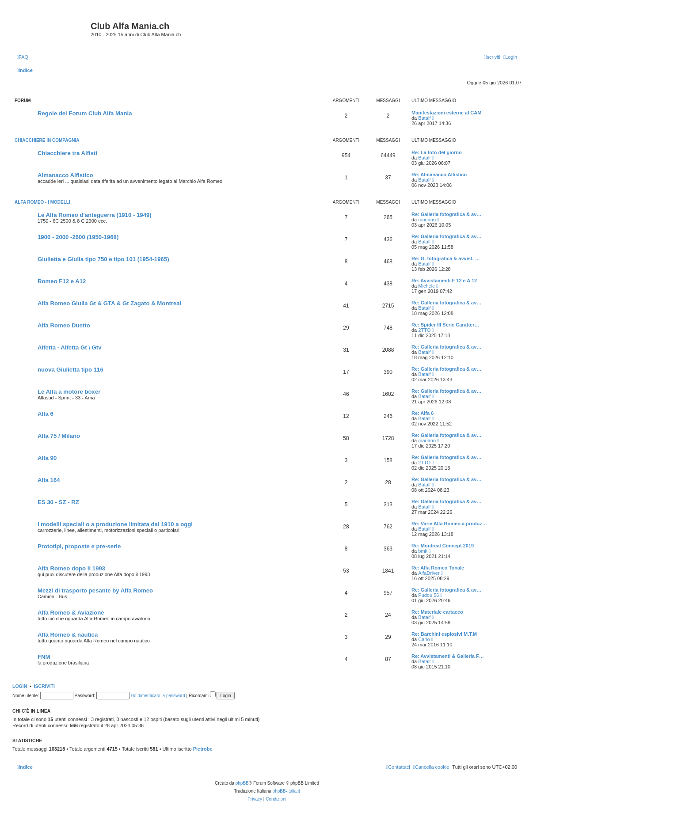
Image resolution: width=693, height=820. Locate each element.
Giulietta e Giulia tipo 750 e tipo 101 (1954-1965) (103, 259)
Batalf (424, 118)
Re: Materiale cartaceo (437, 612)
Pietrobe (203, 749)
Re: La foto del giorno (436, 152)
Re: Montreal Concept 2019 (442, 545)
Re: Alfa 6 (422, 413)
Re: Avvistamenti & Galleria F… (447, 656)
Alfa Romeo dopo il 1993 (71, 568)
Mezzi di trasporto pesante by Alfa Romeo (95, 590)
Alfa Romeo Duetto (64, 325)
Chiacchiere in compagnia (47, 140)
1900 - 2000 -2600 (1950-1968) (78, 237)
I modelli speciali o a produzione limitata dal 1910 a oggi (115, 524)
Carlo (424, 639)
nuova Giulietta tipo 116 (70, 369)
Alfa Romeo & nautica (68, 634)
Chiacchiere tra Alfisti (67, 153)
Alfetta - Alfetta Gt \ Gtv (70, 347)
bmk (422, 551)
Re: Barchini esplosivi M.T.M (444, 634)
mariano (427, 219)
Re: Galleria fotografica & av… (446, 214)
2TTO (424, 330)
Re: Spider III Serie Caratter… (445, 324)
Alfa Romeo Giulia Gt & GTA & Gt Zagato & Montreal (109, 303)
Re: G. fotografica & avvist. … (445, 258)
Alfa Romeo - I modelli (42, 202)
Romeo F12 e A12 (62, 281)
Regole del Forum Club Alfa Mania (85, 113)
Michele (426, 286)
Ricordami (202, 695)
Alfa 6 (45, 413)
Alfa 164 (49, 480)
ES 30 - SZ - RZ (58, 502)
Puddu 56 (428, 595)
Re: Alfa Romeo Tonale (437, 567)
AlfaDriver (428, 573)
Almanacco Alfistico (65, 175)
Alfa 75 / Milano (59, 436)
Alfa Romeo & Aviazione (71, 612)
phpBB (242, 783)
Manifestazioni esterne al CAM (446, 112)
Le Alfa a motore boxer (69, 391)
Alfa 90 (47, 458)
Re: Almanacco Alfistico (439, 174)
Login (19, 686)
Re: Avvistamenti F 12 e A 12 (444, 280)
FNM (44, 656)
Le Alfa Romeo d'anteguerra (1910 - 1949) (95, 215)
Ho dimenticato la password (158, 695)
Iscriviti (44, 686)
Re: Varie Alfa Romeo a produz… (449, 523)
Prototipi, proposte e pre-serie (79, 546)
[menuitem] (22, 57)
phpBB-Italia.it (286, 791)
